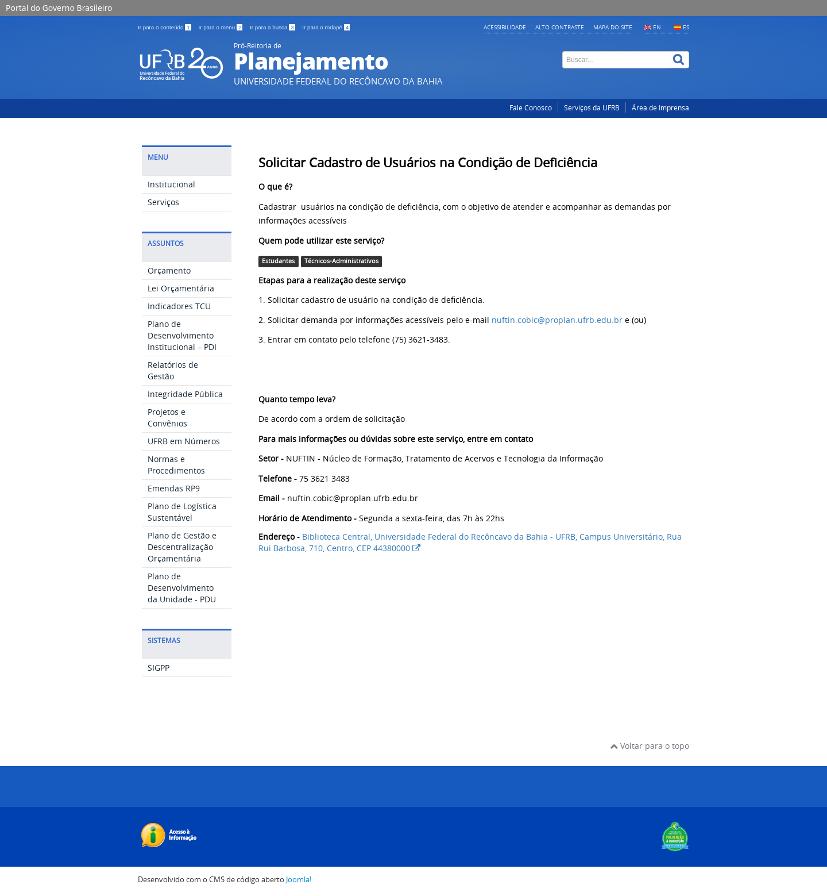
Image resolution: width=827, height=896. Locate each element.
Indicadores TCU (179, 306)
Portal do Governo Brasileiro (59, 7)
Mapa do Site (612, 27)
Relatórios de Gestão (173, 370)
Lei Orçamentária (181, 288)
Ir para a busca (273, 27)
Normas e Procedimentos (176, 464)
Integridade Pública (185, 394)
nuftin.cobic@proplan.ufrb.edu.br (557, 319)
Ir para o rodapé (326, 27)
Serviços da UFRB (592, 108)
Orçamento (169, 270)
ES (686, 27)
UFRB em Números (184, 441)
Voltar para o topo (649, 745)
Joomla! (298, 880)
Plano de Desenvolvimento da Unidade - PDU (182, 588)
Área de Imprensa (660, 108)
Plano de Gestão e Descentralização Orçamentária (182, 547)
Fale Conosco (530, 108)
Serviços (163, 202)
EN (657, 27)
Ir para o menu (221, 27)
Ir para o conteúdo (165, 27)
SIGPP (158, 667)
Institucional (171, 184)
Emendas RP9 (174, 488)
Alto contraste (559, 27)
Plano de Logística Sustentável (182, 512)
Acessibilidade (505, 27)
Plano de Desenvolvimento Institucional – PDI (182, 335)
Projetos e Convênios (167, 417)
